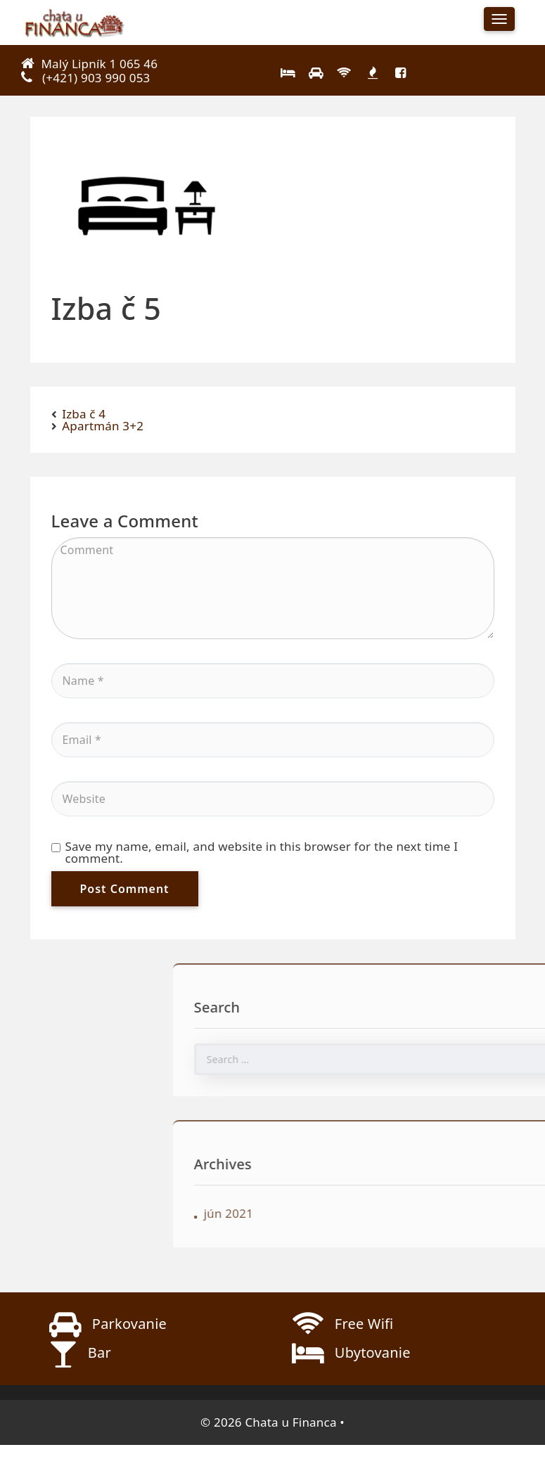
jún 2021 (321, 1213)
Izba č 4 (83, 414)
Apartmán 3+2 (102, 426)
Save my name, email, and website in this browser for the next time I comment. (255, 852)
